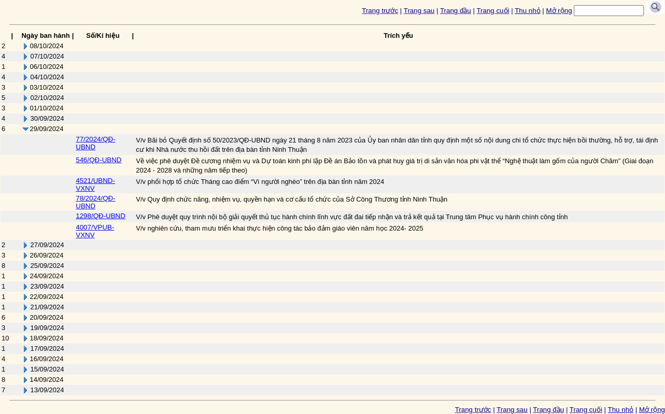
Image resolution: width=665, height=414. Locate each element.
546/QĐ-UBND (98, 160)
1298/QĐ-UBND (100, 216)
